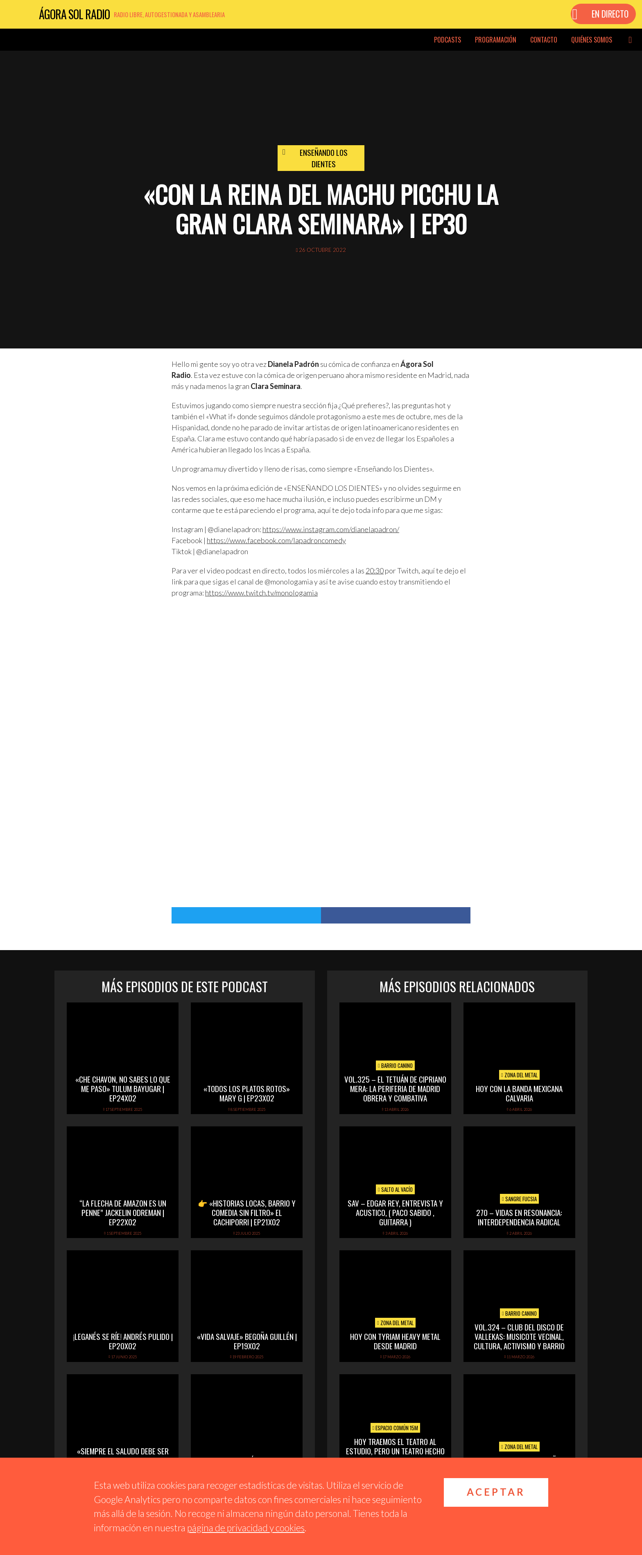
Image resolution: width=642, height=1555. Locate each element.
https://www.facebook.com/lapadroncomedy (276, 540)
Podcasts (447, 40)
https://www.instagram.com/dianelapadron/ (330, 529)
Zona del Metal (519, 1075)
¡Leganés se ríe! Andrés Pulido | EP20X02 (123, 1340)
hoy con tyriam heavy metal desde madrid (395, 1340)
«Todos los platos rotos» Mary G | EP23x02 (246, 1093)
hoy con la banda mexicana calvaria (519, 1093)
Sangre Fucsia (519, 1199)
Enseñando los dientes (324, 158)
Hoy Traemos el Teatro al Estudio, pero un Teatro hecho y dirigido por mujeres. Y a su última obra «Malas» (395, 1455)
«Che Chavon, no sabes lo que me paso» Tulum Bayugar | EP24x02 (122, 1088)
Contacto (543, 40)
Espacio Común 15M (395, 1428)
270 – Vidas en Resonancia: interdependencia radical (519, 1217)
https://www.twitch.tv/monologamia (261, 592)
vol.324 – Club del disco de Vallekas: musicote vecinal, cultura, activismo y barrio (519, 1336)
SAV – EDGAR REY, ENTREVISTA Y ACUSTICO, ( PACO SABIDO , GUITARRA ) (395, 1212)
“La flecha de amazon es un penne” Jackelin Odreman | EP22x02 (122, 1212)
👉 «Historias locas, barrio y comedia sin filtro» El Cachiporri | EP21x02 (247, 1212)
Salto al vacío (395, 1189)
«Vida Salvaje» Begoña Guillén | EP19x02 (247, 1340)
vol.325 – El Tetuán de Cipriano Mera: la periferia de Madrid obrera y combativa (395, 1088)
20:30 (375, 570)
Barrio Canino (395, 1065)
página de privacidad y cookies (246, 1527)
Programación (495, 40)
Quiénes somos (591, 40)
